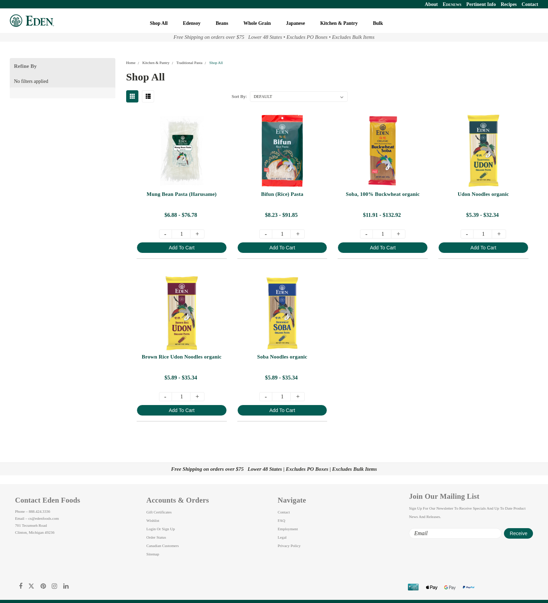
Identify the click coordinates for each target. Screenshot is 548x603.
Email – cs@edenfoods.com (37, 518)
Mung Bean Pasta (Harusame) (181, 194)
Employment (288, 529)
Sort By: (239, 96)
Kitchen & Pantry (339, 23)
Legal (282, 537)
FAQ (282, 520)
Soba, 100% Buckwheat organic (382, 194)
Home (131, 63)
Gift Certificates (159, 512)
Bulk (378, 23)
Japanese (296, 23)
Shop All (159, 23)
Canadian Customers (162, 546)
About (431, 4)
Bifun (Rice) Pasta (282, 194)
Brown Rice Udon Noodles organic (181, 357)
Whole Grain (258, 23)
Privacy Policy (289, 546)
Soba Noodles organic (282, 357)
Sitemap (152, 554)
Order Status (156, 537)
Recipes (509, 4)
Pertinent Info (481, 4)
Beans (222, 23)
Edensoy (192, 23)
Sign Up (168, 529)
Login (151, 529)
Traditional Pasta (189, 63)
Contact (530, 4)
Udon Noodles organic (483, 194)
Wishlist (152, 520)
